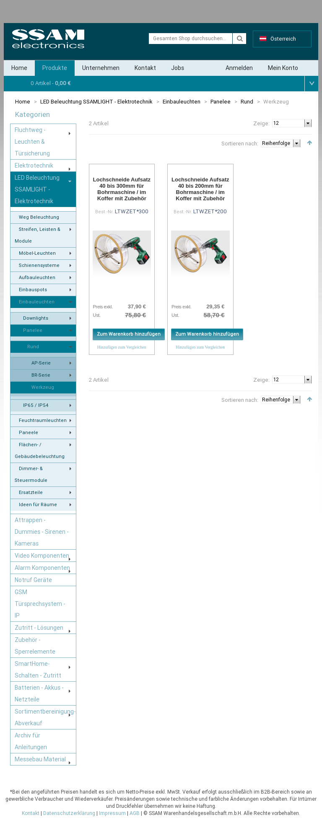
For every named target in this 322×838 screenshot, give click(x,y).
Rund (247, 101)
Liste (103, 142)
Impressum (112, 813)
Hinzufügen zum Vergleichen (121, 347)
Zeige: (261, 123)
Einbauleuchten (181, 101)
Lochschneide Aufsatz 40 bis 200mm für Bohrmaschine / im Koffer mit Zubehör (200, 189)
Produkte (54, 68)
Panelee (220, 101)
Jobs (177, 68)
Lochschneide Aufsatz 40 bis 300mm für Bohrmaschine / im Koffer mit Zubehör (122, 189)
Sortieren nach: (239, 143)
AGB (135, 813)
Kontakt (145, 68)
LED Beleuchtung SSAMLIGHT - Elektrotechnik (96, 101)
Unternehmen (100, 68)
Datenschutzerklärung (69, 813)
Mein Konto (283, 68)
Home (19, 68)
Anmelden (239, 68)
